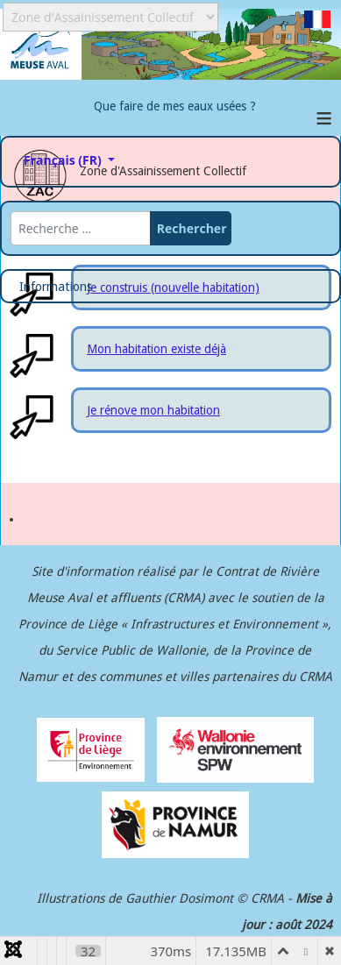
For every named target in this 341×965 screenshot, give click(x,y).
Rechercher (192, 228)
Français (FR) (71, 157)
